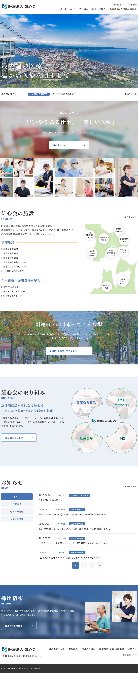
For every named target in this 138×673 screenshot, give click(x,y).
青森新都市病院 (106, 286)
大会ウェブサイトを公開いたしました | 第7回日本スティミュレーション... (74, 543)
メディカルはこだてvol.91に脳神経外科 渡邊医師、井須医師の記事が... (74, 528)
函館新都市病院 (10, 249)
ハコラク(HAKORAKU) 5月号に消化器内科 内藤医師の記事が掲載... (73, 514)
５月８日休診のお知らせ (64, 94)
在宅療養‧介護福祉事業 (111, 649)
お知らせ (117, 4)
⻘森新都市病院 (10, 253)
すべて (17, 496)
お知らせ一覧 (131, 94)
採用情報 (133, 4)
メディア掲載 (17, 519)
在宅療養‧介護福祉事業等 (123, 9)
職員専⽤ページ (130, 655)
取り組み (83, 9)
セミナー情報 (16, 511)
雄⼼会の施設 (130, 217)
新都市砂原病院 (10, 257)
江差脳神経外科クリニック (15, 262)
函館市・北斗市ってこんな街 (63, 351)
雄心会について (68, 9)
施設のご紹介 (99, 9)
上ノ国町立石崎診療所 (13, 271)
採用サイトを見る (14, 625)
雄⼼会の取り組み (14, 437)
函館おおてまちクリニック (14, 266)
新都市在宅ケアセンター (14, 291)
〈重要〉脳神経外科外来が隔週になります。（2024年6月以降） (69, 557)
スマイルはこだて (11, 287)
